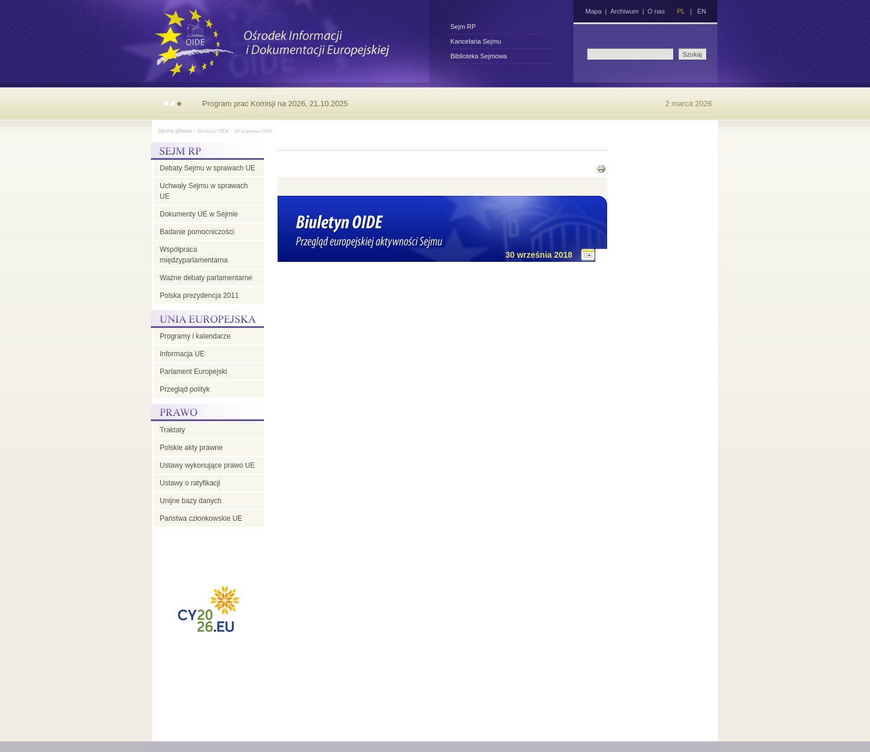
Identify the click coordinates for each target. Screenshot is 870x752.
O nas (656, 11)
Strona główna (175, 131)
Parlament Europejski (193, 371)
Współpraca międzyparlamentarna (194, 254)
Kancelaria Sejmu (475, 41)
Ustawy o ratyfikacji (190, 483)
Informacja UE (182, 354)
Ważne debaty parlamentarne (206, 278)
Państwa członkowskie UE (201, 518)
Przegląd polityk (185, 389)
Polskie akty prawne (191, 448)
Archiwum (624, 11)
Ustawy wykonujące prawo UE (207, 465)
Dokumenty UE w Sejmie (199, 214)
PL (680, 11)
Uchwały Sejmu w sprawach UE (204, 191)
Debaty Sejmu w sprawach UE (207, 168)
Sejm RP (463, 26)
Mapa (593, 11)
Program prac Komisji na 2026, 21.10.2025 (275, 103)
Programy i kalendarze (195, 336)
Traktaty (172, 430)
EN (701, 11)
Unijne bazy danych (191, 501)
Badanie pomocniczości (197, 232)
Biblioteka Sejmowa (478, 56)
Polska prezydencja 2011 (199, 295)
